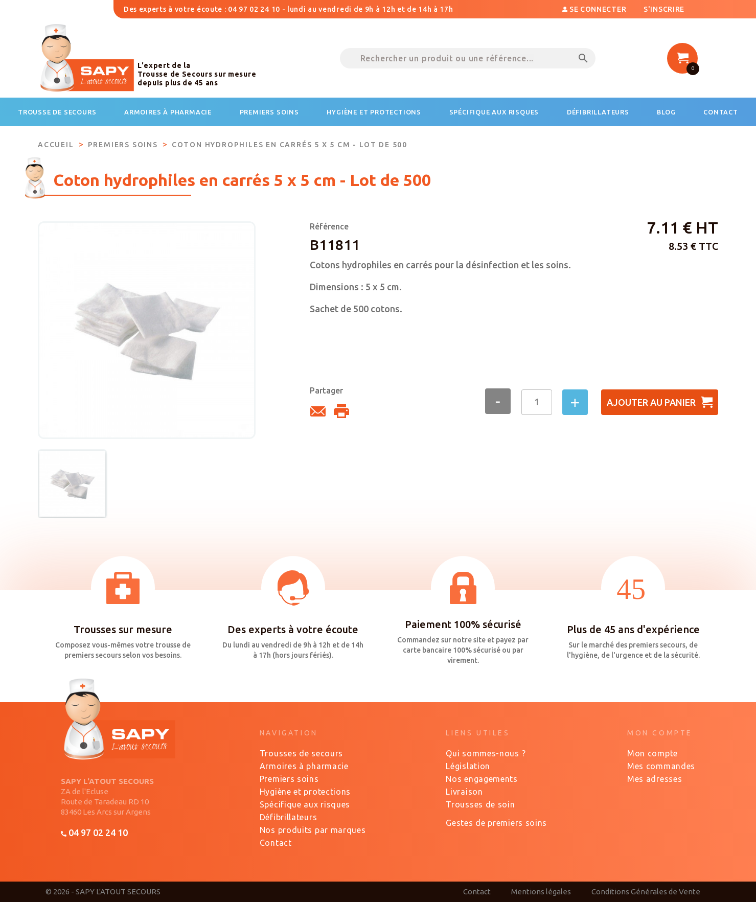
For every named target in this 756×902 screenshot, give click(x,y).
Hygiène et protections (305, 791)
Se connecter (595, 9)
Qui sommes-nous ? (485, 753)
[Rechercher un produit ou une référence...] (467, 58)
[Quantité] (536, 402)
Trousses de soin (480, 804)
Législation (468, 766)
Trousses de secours (301, 753)
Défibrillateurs (288, 817)
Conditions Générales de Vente (645, 891)
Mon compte (652, 753)
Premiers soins (289, 778)
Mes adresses (654, 778)
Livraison (464, 791)
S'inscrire (664, 9)
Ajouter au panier (660, 402)
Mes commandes (661, 766)
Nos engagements (482, 778)
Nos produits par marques (313, 830)
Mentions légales (541, 891)
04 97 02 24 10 (94, 832)
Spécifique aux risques (305, 804)
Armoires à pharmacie (304, 766)
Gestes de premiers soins (496, 822)
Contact (276, 842)
